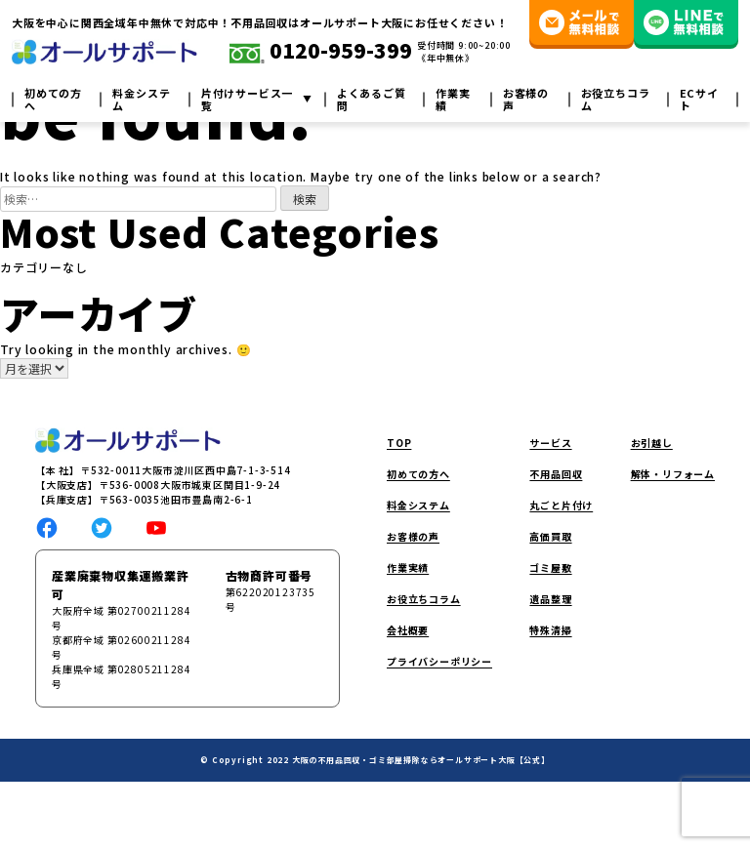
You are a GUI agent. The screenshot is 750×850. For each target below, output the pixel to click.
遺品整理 (550, 598)
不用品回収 (555, 473)
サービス (550, 442)
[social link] (47, 525)
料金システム (141, 99)
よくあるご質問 (371, 99)
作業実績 (453, 99)
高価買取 (550, 536)
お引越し (652, 442)
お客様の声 (526, 99)
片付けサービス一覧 (247, 99)
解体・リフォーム (673, 473)
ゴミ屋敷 (550, 567)
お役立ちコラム (615, 99)
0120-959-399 (320, 51)
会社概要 (408, 630)
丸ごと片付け (561, 505)
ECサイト (699, 99)
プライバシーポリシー (439, 661)
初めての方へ (53, 99)
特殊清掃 (550, 630)
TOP (399, 442)
